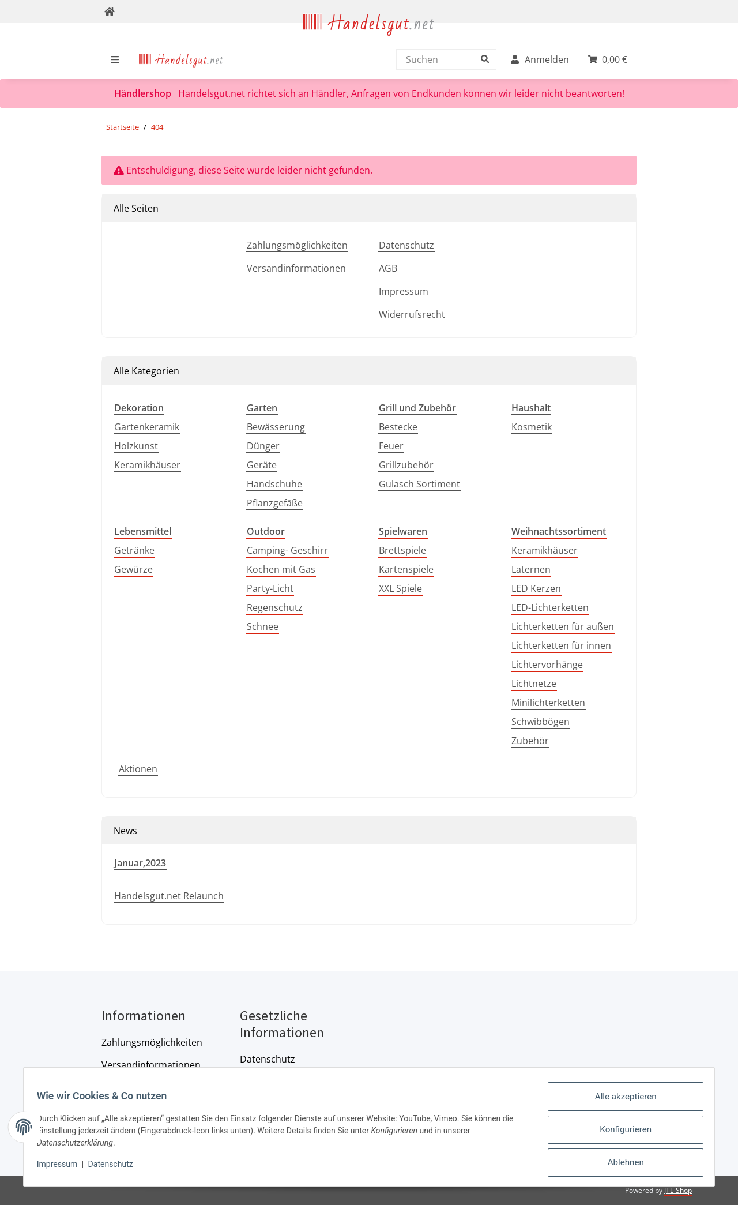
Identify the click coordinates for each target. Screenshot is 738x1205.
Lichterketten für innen (561, 645)
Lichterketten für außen (562, 626)
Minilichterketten (548, 702)
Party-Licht (270, 588)
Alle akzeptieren (620, 1104)
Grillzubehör (406, 465)
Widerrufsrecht (412, 314)
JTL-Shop (678, 1190)
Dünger (263, 446)
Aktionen (138, 769)
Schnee (262, 626)
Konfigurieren (621, 1134)
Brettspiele (402, 550)
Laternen (531, 569)
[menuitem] (181, 59)
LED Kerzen (536, 588)
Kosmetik (531, 427)
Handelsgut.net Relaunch (169, 895)
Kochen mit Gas (281, 569)
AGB (388, 268)
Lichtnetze (533, 683)
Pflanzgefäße (275, 503)
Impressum (403, 291)
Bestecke (398, 427)
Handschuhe (274, 484)
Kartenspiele (406, 569)
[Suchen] (443, 59)
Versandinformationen (296, 268)
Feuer (391, 446)
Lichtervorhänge (547, 664)
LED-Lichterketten (550, 607)
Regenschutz (275, 607)
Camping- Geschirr (287, 550)
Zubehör (530, 740)
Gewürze (133, 569)
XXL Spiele (400, 588)
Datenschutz (406, 245)
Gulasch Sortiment (419, 484)
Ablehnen (620, 1164)
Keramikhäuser (147, 465)
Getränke (134, 550)
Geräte (262, 465)
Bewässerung (276, 427)
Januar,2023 (140, 863)
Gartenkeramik (146, 427)
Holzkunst (136, 446)
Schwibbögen (540, 721)
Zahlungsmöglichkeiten (297, 245)
